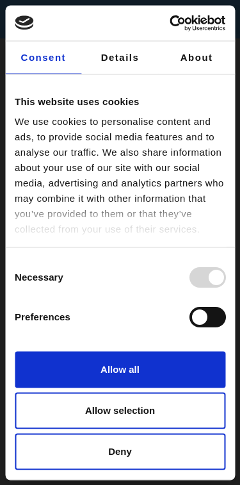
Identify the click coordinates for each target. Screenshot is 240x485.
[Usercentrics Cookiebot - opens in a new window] (170, 23)
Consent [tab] (44, 57)
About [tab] (196, 57)
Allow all (120, 369)
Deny (120, 451)
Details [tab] (120, 57)
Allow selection (120, 410)
